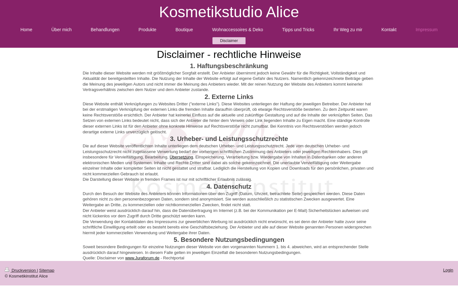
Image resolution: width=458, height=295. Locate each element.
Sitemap (46, 270)
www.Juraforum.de (142, 258)
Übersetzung (181, 157)
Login (448, 270)
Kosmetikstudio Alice (229, 12)
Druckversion (21, 270)
